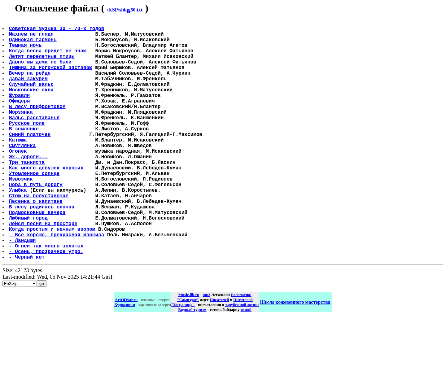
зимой (246, 362)
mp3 (206, 348)
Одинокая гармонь (33, 44)
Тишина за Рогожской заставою (51, 78)
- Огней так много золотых (47, 296)
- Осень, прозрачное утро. (47, 303)
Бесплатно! (241, 348)
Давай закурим (29, 92)
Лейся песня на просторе (44, 269)
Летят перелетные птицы (42, 64)
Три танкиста (27, 194)
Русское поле (27, 146)
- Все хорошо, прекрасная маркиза (57, 282)
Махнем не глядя (32, 37)
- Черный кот (27, 310)
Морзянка (21, 132)
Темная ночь (26, 51)
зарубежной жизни (242, 358)
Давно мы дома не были (41, 71)
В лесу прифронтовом (38, 126)
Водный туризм (192, 362)
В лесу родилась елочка (42, 248)
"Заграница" (183, 358)
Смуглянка (23, 173)
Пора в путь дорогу (36, 221)
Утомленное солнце (35, 207)
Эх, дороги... (29, 187)
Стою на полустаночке (39, 235)
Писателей (219, 353)
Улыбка (19, 228)
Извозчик (21, 214)
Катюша (19, 167)
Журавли (20, 112)
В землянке (24, 153)
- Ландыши (23, 289)
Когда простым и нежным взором (53, 276)
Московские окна (32, 105)
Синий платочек (30, 160)
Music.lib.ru (188, 348)
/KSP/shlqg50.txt (124, 9)
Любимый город (29, 262)
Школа (295, 355)
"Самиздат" (188, 353)
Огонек (19, 180)
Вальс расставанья (35, 139)
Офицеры (20, 119)
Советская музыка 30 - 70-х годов (57, 30)
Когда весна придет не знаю (48, 58)
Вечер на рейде (30, 85)
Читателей (242, 353)
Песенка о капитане (36, 241)
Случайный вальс (32, 98)
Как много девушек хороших (47, 201)
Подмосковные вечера (38, 255)
